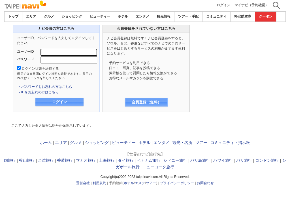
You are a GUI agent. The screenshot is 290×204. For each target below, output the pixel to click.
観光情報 (163, 16)
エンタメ (142, 16)
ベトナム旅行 (148, 160)
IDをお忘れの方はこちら (40, 92)
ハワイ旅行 (223, 160)
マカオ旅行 (86, 160)
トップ (13, 16)
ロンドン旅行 (267, 160)
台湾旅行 (46, 160)
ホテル (123, 16)
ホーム (46, 142)
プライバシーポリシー (177, 183)
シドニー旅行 (175, 160)
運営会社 (83, 183)
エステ (140, 183)
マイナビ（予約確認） (251, 5)
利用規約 (99, 183)
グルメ (49, 16)
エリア (31, 16)
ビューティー (100, 16)
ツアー (201, 142)
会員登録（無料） (146, 102)
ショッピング (72, 16)
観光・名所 (182, 142)
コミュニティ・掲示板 (230, 142)
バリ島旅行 (200, 160)
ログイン (223, 5)
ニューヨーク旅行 (158, 167)
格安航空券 (242, 16)
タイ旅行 (126, 160)
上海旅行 (107, 160)
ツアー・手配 (188, 16)
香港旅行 (65, 160)
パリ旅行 (244, 160)
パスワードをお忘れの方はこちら (46, 87)
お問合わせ (205, 183)
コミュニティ (216, 16)
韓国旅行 (8, 160)
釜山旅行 (27, 160)
